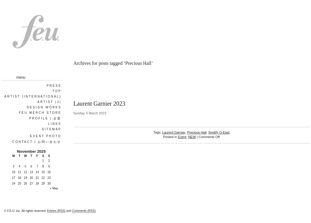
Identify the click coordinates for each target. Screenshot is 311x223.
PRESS (54, 85)
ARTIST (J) (49, 102)
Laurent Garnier (173, 132)
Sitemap (51, 129)
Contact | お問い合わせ (36, 141)
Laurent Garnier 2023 (99, 103)
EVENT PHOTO (45, 136)
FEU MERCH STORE (40, 112)
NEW (192, 137)
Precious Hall (197, 132)
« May (54, 188)
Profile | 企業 (45, 118)
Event (182, 137)
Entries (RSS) (56, 210)
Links (54, 123)
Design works (44, 107)
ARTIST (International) (32, 96)
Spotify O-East (218, 132)
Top (56, 91)
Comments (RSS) (83, 210)
